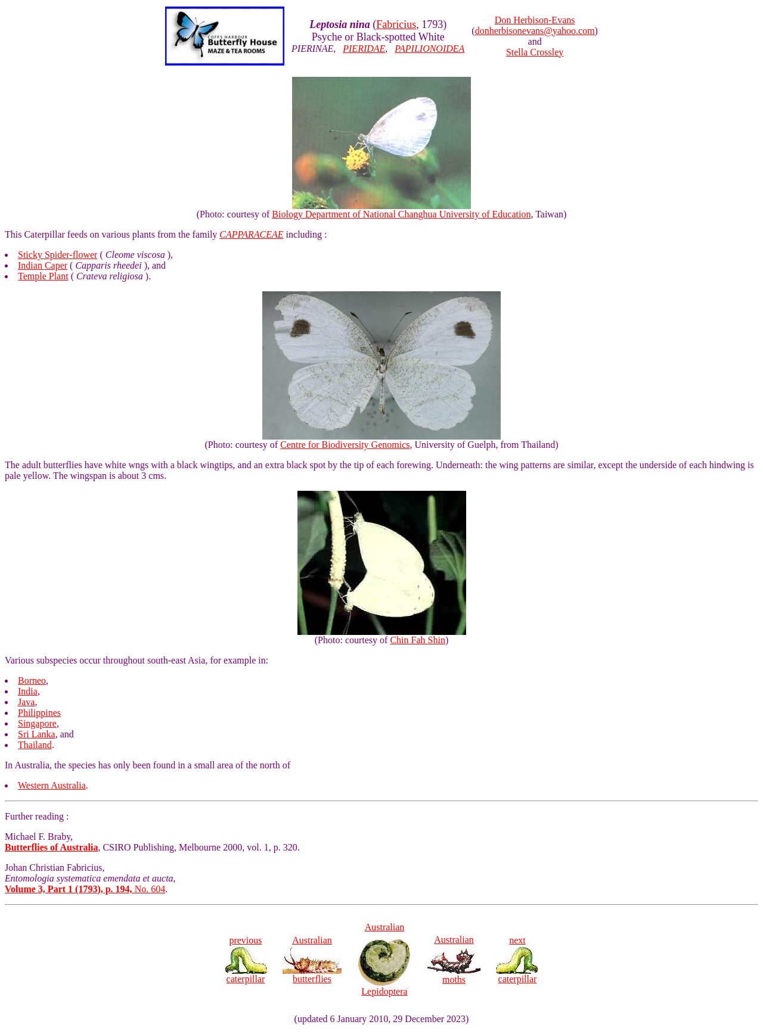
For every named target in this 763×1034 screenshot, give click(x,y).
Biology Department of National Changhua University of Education (401, 214)
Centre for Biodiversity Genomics (345, 445)
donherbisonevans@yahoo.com (535, 31)
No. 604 (85, 889)
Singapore (37, 723)
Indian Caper (42, 265)
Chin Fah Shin (417, 640)
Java (26, 702)
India (28, 691)
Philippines (39, 713)
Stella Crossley (534, 52)
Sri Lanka (36, 734)
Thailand (35, 745)
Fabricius (396, 24)
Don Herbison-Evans (535, 20)
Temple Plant (43, 276)
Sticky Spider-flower (57, 255)
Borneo (32, 680)
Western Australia (52, 785)
